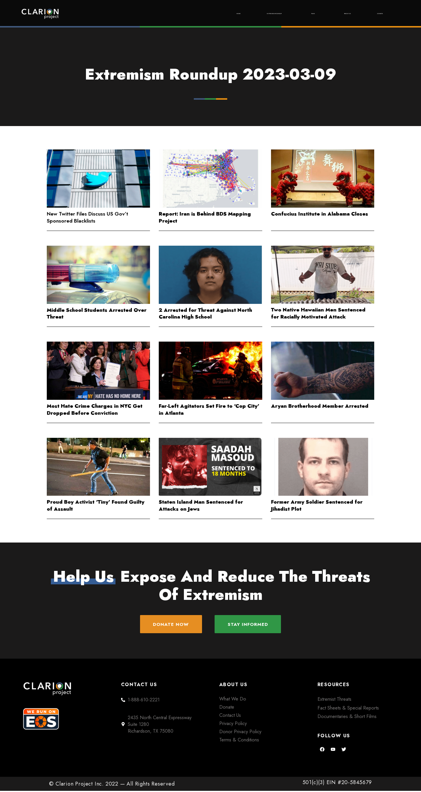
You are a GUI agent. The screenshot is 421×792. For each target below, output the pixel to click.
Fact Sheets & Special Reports (348, 708)
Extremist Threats (334, 699)
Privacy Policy (233, 724)
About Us (328, 13)
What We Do (232, 699)
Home (171, 13)
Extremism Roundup (228, 13)
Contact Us (230, 715)
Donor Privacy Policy (240, 732)
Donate (374, 13)
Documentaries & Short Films (347, 717)
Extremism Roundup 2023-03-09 (211, 74)
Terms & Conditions (239, 740)
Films (285, 13)
